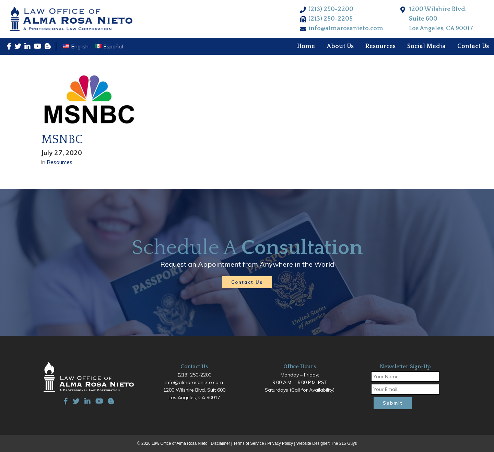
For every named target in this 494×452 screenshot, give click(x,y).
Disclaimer (220, 443)
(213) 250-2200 (330, 9)
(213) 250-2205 (330, 18)
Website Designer (312, 443)
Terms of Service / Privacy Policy (263, 443)
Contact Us (247, 282)
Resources (59, 162)
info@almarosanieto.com (345, 28)
